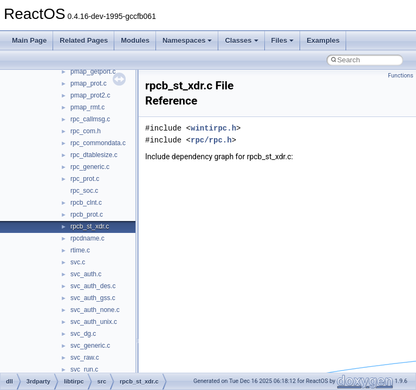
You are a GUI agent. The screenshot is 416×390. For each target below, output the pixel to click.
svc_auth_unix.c (93, 322)
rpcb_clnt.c (86, 202)
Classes (241, 40)
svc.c (77, 262)
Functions (400, 75)
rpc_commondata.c (98, 143)
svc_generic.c (90, 345)
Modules (135, 40)
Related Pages (84, 40)
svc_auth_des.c (92, 286)
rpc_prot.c (84, 179)
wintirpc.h (213, 128)
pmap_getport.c (92, 71)
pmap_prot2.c (90, 95)
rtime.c (80, 250)
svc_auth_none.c (95, 310)
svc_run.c (84, 369)
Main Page (29, 40)
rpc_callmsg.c (90, 119)
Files (282, 40)
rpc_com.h (85, 131)
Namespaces (187, 40)
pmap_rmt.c (87, 107)
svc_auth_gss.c (92, 298)
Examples (323, 40)
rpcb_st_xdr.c (89, 226)
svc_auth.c (85, 274)
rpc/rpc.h (211, 140)
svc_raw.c (84, 357)
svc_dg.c (83, 333)
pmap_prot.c (88, 83)
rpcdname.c (87, 238)
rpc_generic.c (89, 167)
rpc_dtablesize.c (94, 155)
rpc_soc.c (84, 190)
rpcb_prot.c (86, 214)
